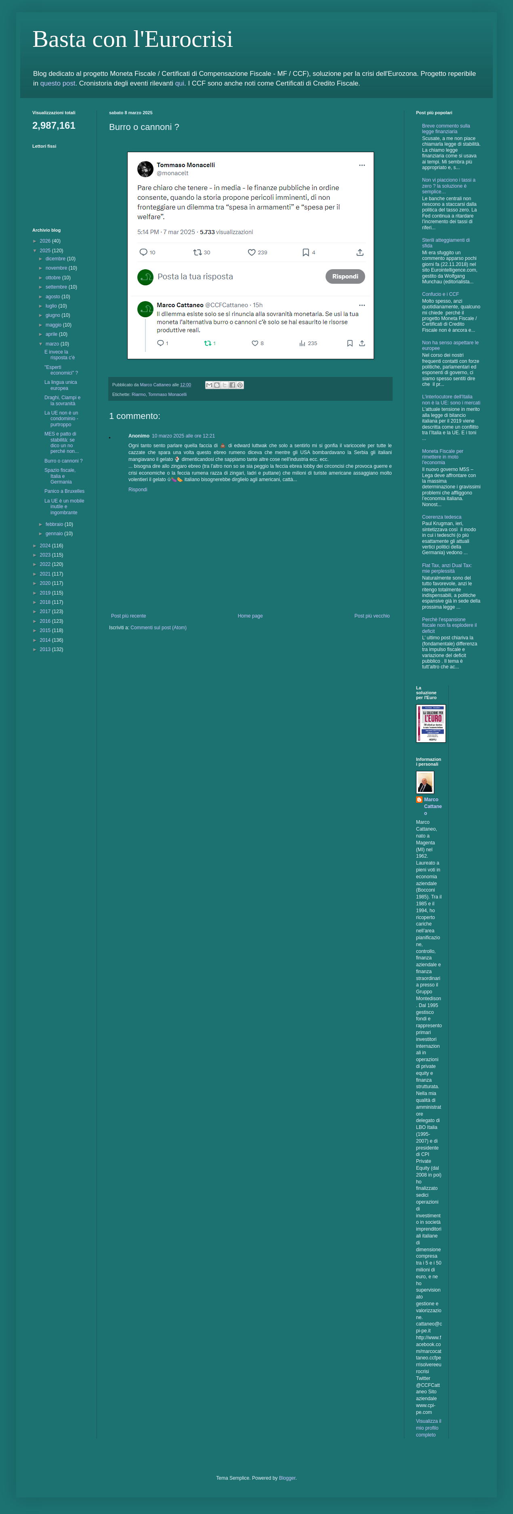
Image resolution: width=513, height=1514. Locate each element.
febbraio (55, 524)
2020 (46, 583)
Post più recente (128, 616)
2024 (46, 546)
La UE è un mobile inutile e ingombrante (64, 506)
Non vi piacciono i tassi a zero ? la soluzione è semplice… (448, 186)
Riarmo (139, 394)
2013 (46, 649)
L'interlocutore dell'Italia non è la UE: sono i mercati (451, 399)
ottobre (54, 278)
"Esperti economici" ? (61, 370)
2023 (46, 555)
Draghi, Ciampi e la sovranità (62, 400)
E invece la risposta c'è (59, 354)
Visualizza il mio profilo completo (428, 1428)
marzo (53, 344)
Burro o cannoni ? (63, 461)
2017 (46, 611)
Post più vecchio (372, 616)
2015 (46, 630)
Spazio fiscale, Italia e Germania (60, 476)
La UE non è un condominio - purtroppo (61, 418)
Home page (250, 616)
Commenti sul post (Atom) (158, 627)
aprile (52, 334)
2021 (46, 574)
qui (179, 83)
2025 (46, 250)
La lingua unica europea (60, 385)
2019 (46, 593)
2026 (46, 241)
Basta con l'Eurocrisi (132, 38)
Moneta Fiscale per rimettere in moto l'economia (442, 457)
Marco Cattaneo (433, 806)
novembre (57, 268)
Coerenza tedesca (441, 517)
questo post (58, 83)
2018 (46, 602)
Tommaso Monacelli (167, 394)
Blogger (287, 1478)
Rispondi (137, 489)
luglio (52, 306)
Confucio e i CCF (440, 294)
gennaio (55, 533)
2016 (46, 621)
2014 (46, 640)
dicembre (56, 259)
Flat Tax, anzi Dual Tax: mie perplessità (447, 568)
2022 (46, 564)
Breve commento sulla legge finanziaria (446, 128)
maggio (54, 325)
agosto (53, 296)
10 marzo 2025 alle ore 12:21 (183, 436)
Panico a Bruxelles (64, 491)
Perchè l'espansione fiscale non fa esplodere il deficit (449, 625)
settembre (57, 287)
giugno (53, 315)
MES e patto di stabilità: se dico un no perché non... (61, 442)
